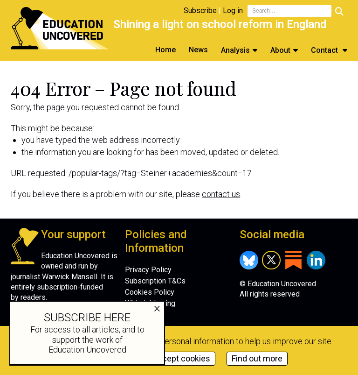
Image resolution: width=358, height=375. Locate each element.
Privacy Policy (148, 269)
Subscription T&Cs (155, 280)
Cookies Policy (149, 292)
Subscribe (200, 10)
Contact (325, 50)
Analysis (235, 50)
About (280, 50)
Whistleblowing (150, 303)
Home (165, 49)
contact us (221, 194)
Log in (233, 10)
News (198, 49)
